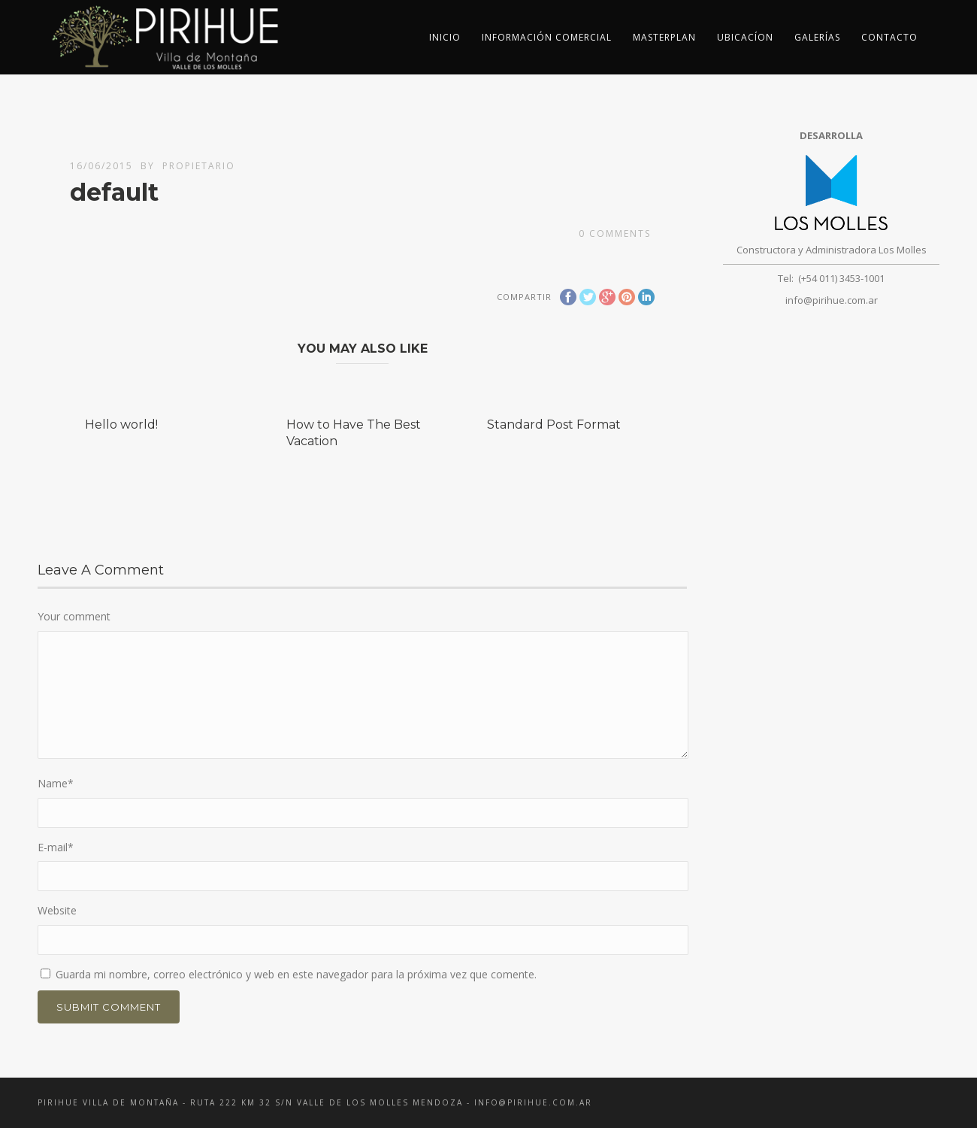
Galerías (817, 37)
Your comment (74, 616)
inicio (445, 37)
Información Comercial (547, 37)
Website (57, 910)
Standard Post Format (554, 424)
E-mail (56, 847)
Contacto (889, 37)
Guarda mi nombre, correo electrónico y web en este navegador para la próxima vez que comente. (296, 974)
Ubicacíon (745, 37)
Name (56, 783)
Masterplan (664, 37)
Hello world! (121, 424)
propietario (198, 165)
